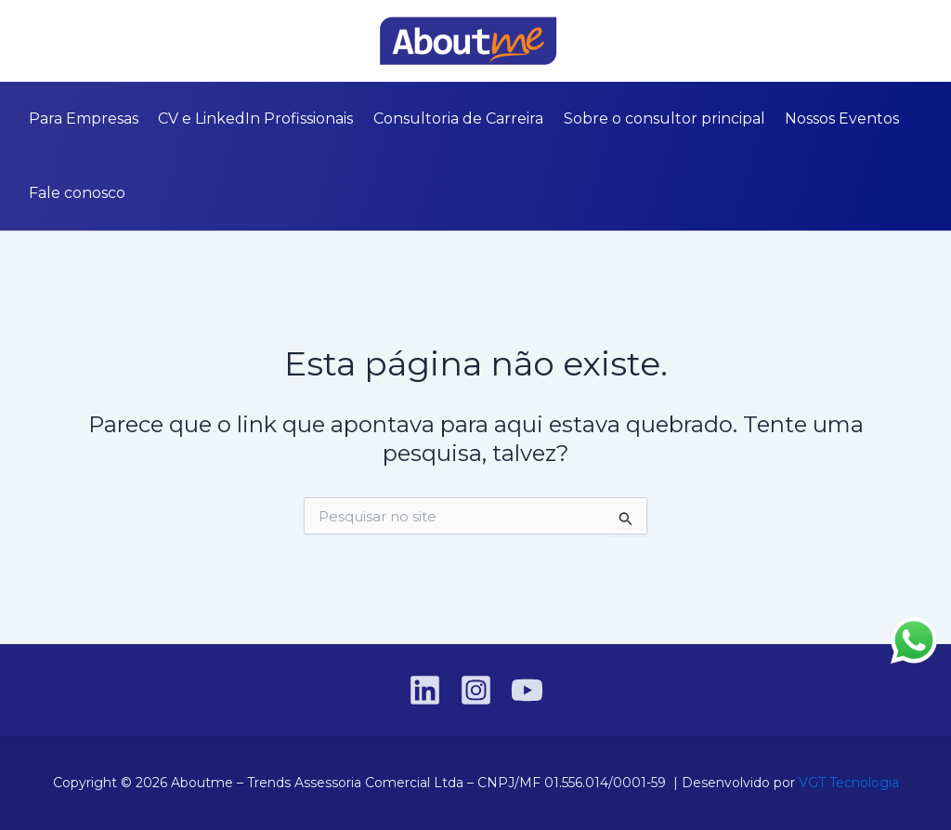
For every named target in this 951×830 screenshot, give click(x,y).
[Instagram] (54, 41)
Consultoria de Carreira (455, 118)
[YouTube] (82, 41)
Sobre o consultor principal (659, 118)
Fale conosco (76, 193)
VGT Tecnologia (849, 782)
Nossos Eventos (835, 118)
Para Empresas (82, 118)
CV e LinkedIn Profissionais (253, 118)
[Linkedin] (27, 41)
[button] (924, 41)
